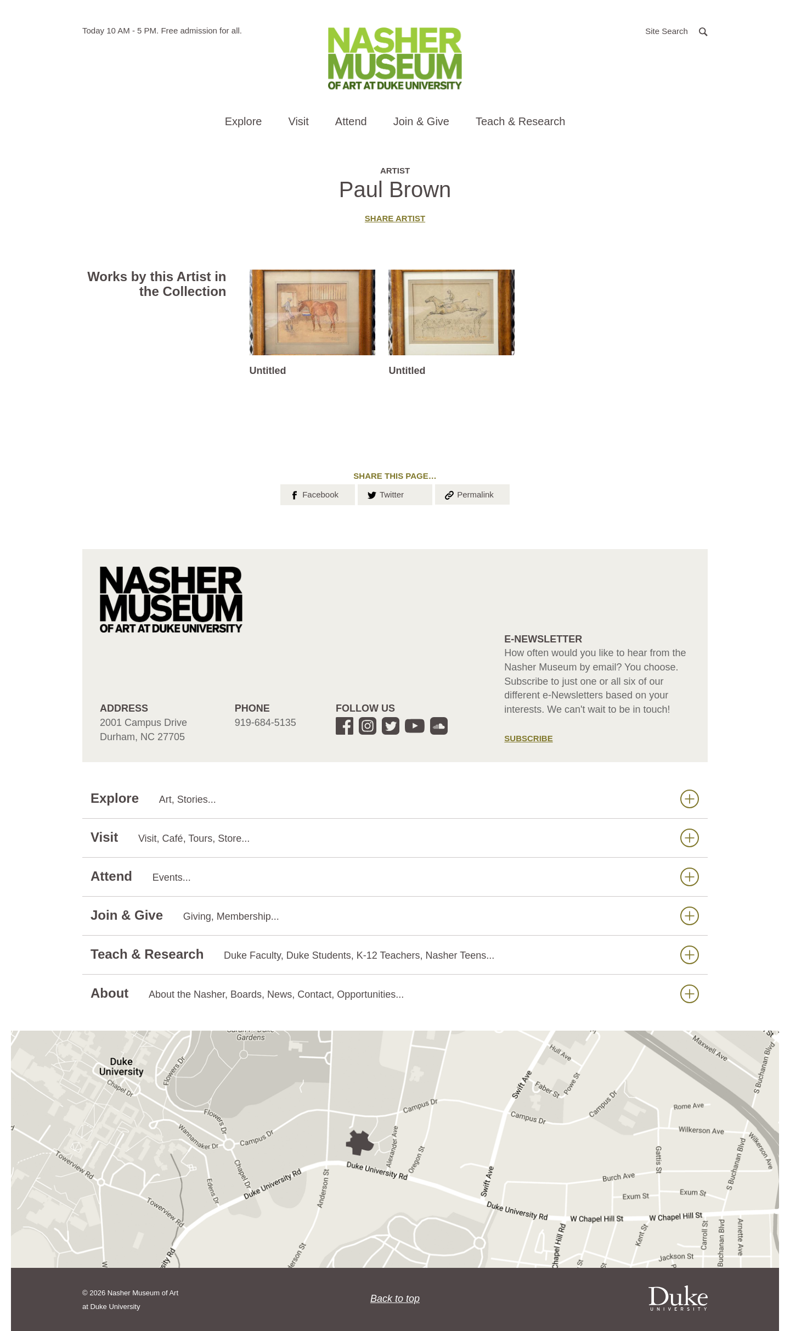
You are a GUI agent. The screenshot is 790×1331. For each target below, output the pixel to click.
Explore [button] (243, 121)
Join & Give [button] (421, 121)
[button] (676, 30)
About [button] (395, 993)
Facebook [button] (313, 493)
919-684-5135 (265, 722)
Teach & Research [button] (520, 121)
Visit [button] (298, 121)
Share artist (395, 218)
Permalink (468, 493)
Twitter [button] (385, 493)
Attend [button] (351, 121)
